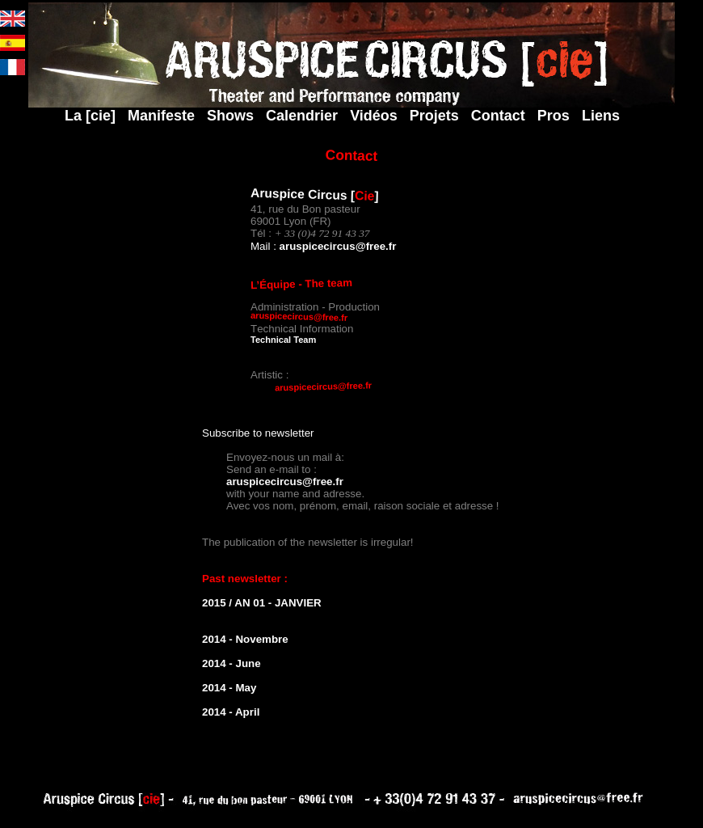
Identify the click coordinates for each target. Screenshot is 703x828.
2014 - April (230, 712)
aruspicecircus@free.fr (338, 246)
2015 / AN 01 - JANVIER (262, 603)
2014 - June (231, 663)
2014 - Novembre (245, 639)
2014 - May (229, 688)
